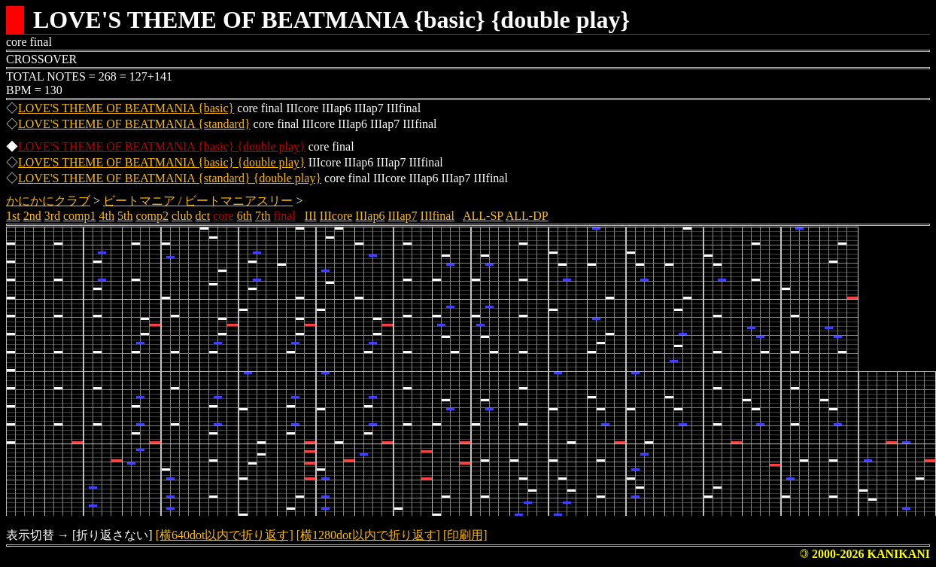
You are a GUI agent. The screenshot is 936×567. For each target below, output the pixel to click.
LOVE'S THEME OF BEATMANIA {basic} (126, 108)
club (182, 215)
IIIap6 (369, 215)
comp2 (152, 215)
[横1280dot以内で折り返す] (368, 535)
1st (13, 215)
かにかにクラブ (48, 200)
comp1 (79, 215)
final (285, 215)
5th (124, 215)
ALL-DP (527, 215)
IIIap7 (402, 215)
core (223, 215)
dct (203, 215)
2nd (32, 215)
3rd (52, 215)
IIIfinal (437, 215)
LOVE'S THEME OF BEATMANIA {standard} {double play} (169, 178)
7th (262, 215)
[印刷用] (465, 535)
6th (244, 215)
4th (106, 215)
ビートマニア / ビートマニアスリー (198, 200)
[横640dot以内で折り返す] (224, 535)
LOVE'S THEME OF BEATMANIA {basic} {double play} (161, 146)
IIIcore (336, 215)
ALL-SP (483, 215)
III (311, 215)
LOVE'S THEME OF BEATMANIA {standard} (134, 123)
